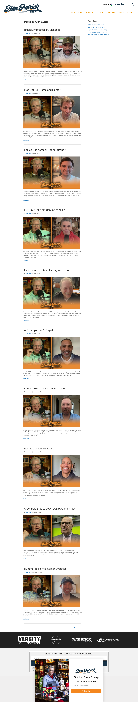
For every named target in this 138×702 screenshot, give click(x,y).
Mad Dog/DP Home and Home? (42, 89)
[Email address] (69, 658)
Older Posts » (77, 628)
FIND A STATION (111, 13)
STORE (80, 13)
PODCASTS (99, 13)
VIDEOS (121, 13)
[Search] (132, 4)
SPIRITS (72, 13)
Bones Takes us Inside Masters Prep (45, 388)
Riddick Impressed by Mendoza (42, 29)
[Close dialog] (101, 661)
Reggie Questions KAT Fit (39, 448)
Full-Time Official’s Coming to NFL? (44, 210)
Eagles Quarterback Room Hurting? (45, 149)
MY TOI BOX (89, 13)
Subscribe (86, 691)
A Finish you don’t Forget (38, 330)
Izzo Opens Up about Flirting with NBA (46, 270)
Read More (26, 80)
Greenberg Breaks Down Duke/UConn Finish (50, 508)
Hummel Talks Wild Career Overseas (45, 568)
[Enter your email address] (86, 686)
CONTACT (129, 13)
